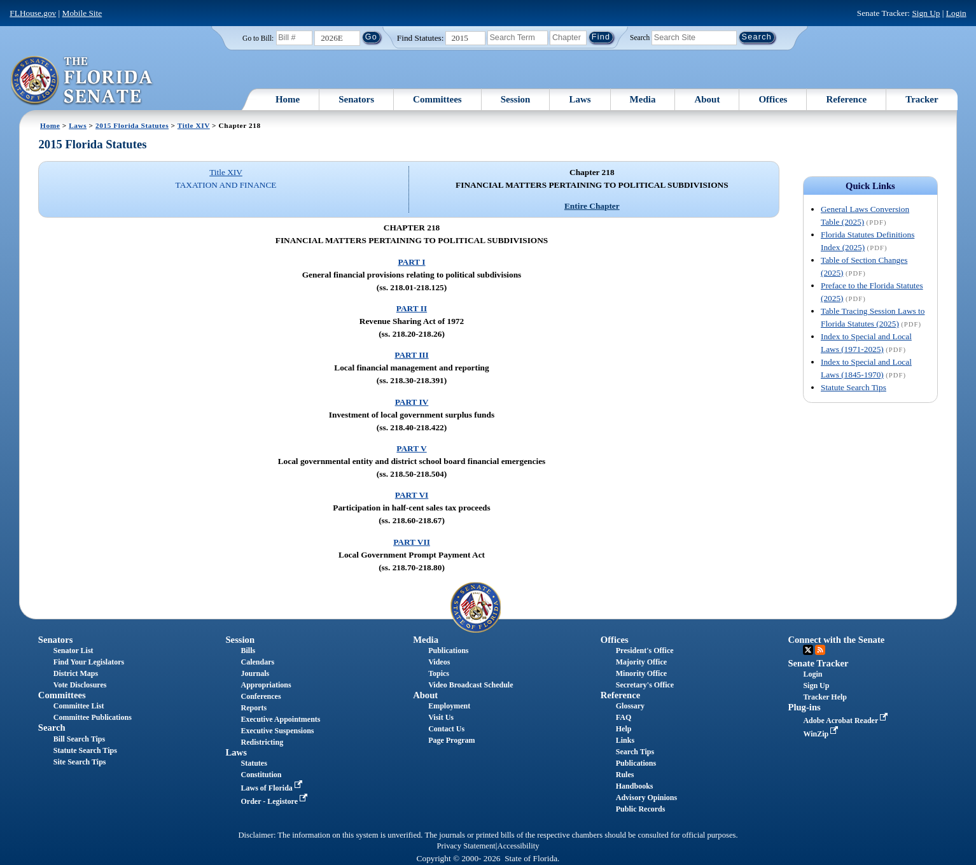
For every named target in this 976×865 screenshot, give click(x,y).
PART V (411, 448)
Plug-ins (804, 707)
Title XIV (194, 125)
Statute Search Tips (853, 387)
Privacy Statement (465, 845)
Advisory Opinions (646, 797)
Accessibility (519, 845)
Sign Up (926, 13)
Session (516, 99)
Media (643, 99)
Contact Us (446, 728)
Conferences (261, 696)
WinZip (821, 733)
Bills (248, 650)
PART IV (412, 402)
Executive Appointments (280, 719)
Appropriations (266, 684)
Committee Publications (92, 717)
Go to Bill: (258, 38)
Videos (439, 662)
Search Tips (635, 751)
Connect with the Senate (836, 640)
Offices (772, 99)
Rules (625, 774)
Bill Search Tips (79, 739)
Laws (579, 99)
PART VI (412, 495)
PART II (411, 308)
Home (287, 99)
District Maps (75, 673)
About (707, 99)
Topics (438, 673)
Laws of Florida (272, 788)
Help (624, 728)
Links (625, 740)
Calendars (257, 662)
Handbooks (634, 786)
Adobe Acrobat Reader (846, 720)
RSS (820, 650)
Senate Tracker (818, 663)
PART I (411, 262)
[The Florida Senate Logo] (82, 81)
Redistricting (262, 742)
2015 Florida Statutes (132, 125)
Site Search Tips (79, 761)
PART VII (411, 542)
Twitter (808, 650)
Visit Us (441, 717)
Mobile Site (82, 13)
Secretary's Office (645, 684)
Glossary (630, 705)
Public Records (641, 809)
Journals (255, 673)
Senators (356, 99)
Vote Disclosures (80, 684)
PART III (411, 355)
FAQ (623, 717)
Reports (254, 707)
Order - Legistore (275, 801)
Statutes (254, 763)
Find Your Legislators (88, 662)
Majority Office (641, 662)
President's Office (645, 650)
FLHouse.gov (33, 13)
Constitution (261, 774)
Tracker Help (825, 697)
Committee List (78, 705)
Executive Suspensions (277, 730)
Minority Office (641, 673)
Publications (448, 650)
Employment (449, 705)
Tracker (921, 99)
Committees (437, 99)
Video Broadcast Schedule (470, 684)
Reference (846, 99)
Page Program (451, 740)
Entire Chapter (592, 206)
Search (640, 37)
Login (956, 13)
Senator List (73, 650)
